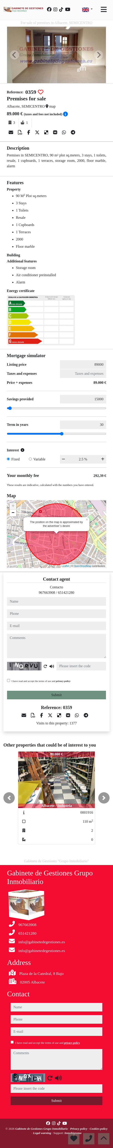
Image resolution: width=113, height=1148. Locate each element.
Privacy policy (79, 1128)
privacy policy (63, 681)
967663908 (47, 592)
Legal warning (42, 1133)
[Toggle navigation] (103, 9)
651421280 (66, 592)
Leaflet (65, 566)
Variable (39, 459)
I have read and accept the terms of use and (41, 681)
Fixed (15, 459)
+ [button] (13, 506)
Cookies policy (99, 1128)
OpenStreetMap (82, 566)
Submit (56, 695)
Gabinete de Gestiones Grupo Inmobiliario (42, 1128)
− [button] (13, 513)
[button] (9, 798)
